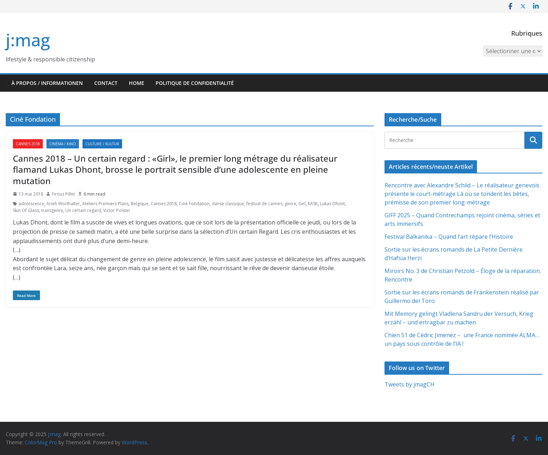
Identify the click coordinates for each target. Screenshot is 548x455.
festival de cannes (264, 204)
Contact (105, 83)
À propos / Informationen (47, 83)
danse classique (228, 204)
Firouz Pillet (63, 194)
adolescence (31, 204)
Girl (302, 204)
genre (290, 204)
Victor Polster (116, 210)
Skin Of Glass (26, 210)
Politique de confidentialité (195, 83)
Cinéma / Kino (62, 143)
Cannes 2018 (28, 143)
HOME (136, 83)
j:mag (28, 39)
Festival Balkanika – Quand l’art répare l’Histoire (448, 237)
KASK (313, 204)
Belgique (140, 204)
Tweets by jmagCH (409, 384)
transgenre (52, 210)
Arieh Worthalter (63, 204)
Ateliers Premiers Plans (105, 204)
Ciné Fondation (194, 204)
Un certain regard (83, 210)
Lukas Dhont (332, 204)
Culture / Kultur (102, 143)
